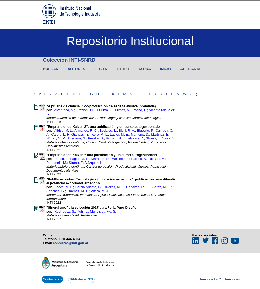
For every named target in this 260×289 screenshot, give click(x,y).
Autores (76, 69)
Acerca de (191, 69)
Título (122, 69)
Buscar (50, 69)
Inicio (165, 69)
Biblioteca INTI (81, 279)
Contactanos (52, 279)
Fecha (100, 69)
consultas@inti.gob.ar (70, 243)
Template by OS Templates (219, 279)
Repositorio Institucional (130, 41)
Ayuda (144, 69)
